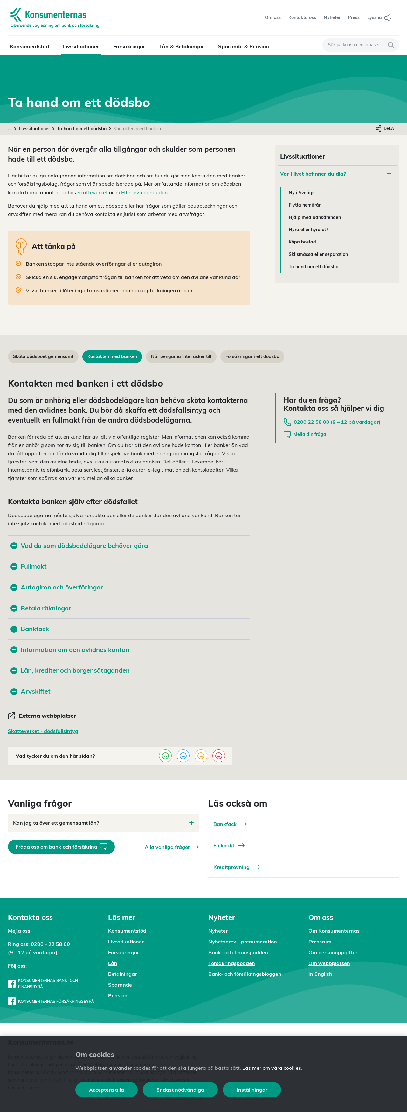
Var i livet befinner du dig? (335, 173)
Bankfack (29, 629)
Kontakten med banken (112, 356)
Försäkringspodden (231, 963)
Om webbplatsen (329, 963)
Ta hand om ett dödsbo (82, 128)
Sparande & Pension (243, 46)
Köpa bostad (302, 242)
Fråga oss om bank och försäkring (61, 846)
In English (320, 974)
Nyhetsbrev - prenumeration (242, 941)
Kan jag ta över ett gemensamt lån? (103, 823)
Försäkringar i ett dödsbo (252, 356)
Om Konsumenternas (334, 931)
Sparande (120, 985)
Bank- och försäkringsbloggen (244, 974)
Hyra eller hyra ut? (308, 229)
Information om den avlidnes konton (69, 650)
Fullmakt (28, 566)
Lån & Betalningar (181, 46)
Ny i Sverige (302, 193)
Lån (112, 963)
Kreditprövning (236, 867)
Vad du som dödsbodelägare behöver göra (79, 545)
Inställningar (252, 1090)
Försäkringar (129, 46)
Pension (118, 995)
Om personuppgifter (332, 952)
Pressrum (319, 941)
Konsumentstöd (29, 46)
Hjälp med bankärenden (315, 217)
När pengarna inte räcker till (181, 356)
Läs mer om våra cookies (271, 1068)
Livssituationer (81, 46)
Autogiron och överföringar (56, 587)
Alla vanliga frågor (172, 847)
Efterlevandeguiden (144, 192)
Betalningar (122, 974)
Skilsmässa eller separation (318, 254)
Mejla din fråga (305, 434)
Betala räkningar (40, 608)
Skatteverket (92, 192)
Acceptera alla (106, 1090)
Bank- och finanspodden (238, 952)
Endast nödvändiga (180, 1090)
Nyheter (218, 931)
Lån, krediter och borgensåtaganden (70, 670)
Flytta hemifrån (305, 205)
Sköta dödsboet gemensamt (43, 356)
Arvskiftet (30, 691)
